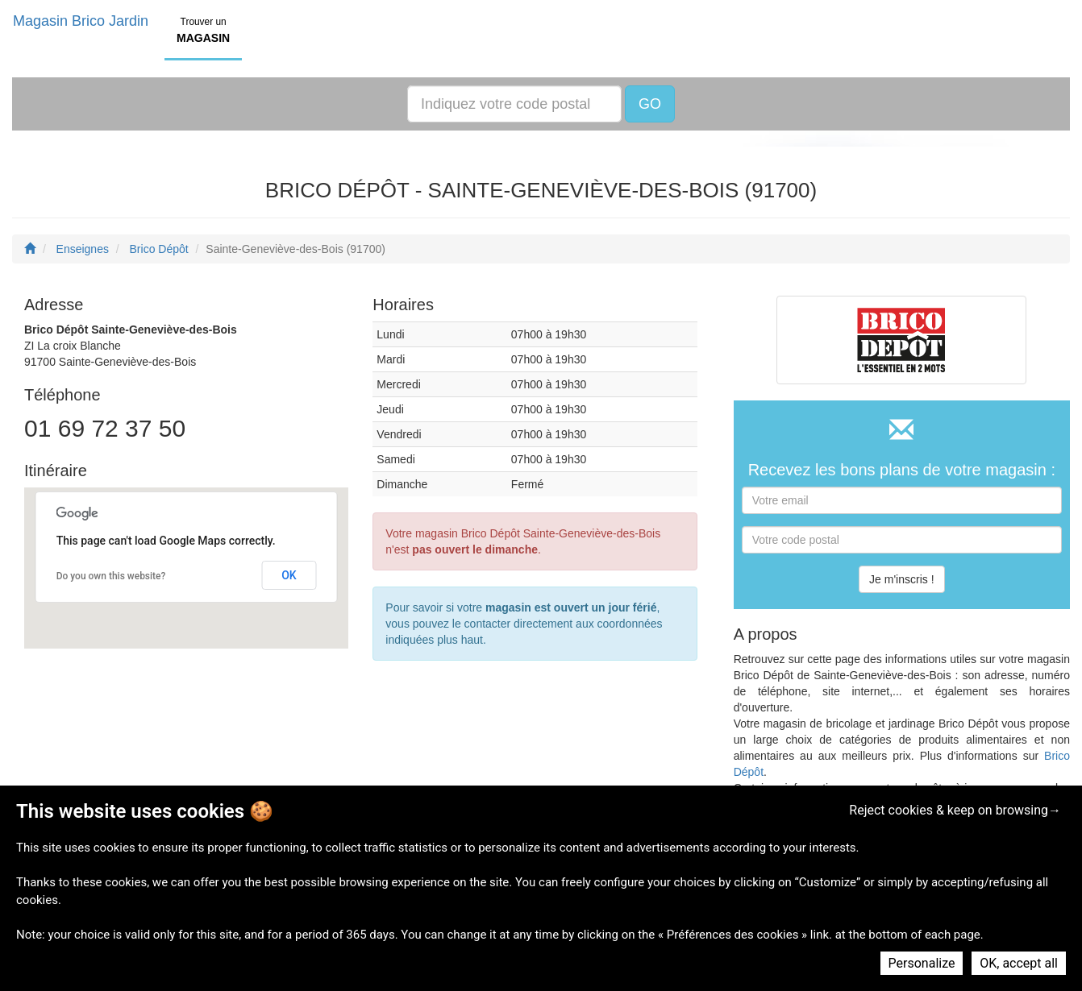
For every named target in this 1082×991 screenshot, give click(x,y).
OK (289, 575)
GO (650, 104)
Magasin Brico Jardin (80, 21)
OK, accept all (1019, 963)
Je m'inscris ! (901, 579)
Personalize (921, 963)
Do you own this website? (111, 576)
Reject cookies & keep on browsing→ (955, 810)
